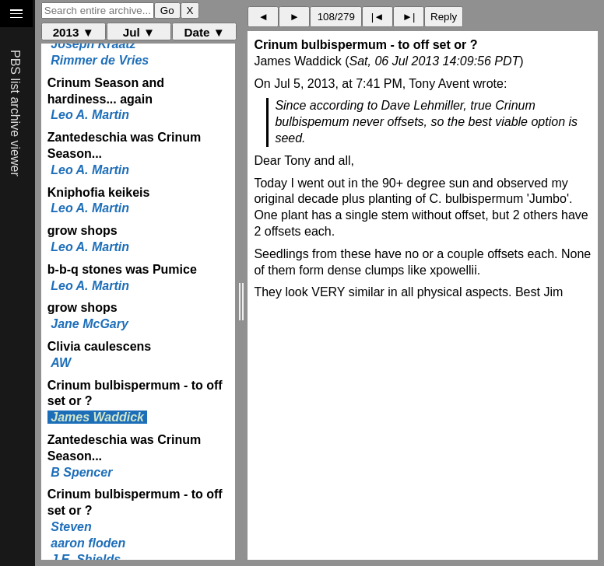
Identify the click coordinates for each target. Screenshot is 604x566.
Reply (443, 17)
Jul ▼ (139, 32)
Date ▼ (204, 32)
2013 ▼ (73, 32)
